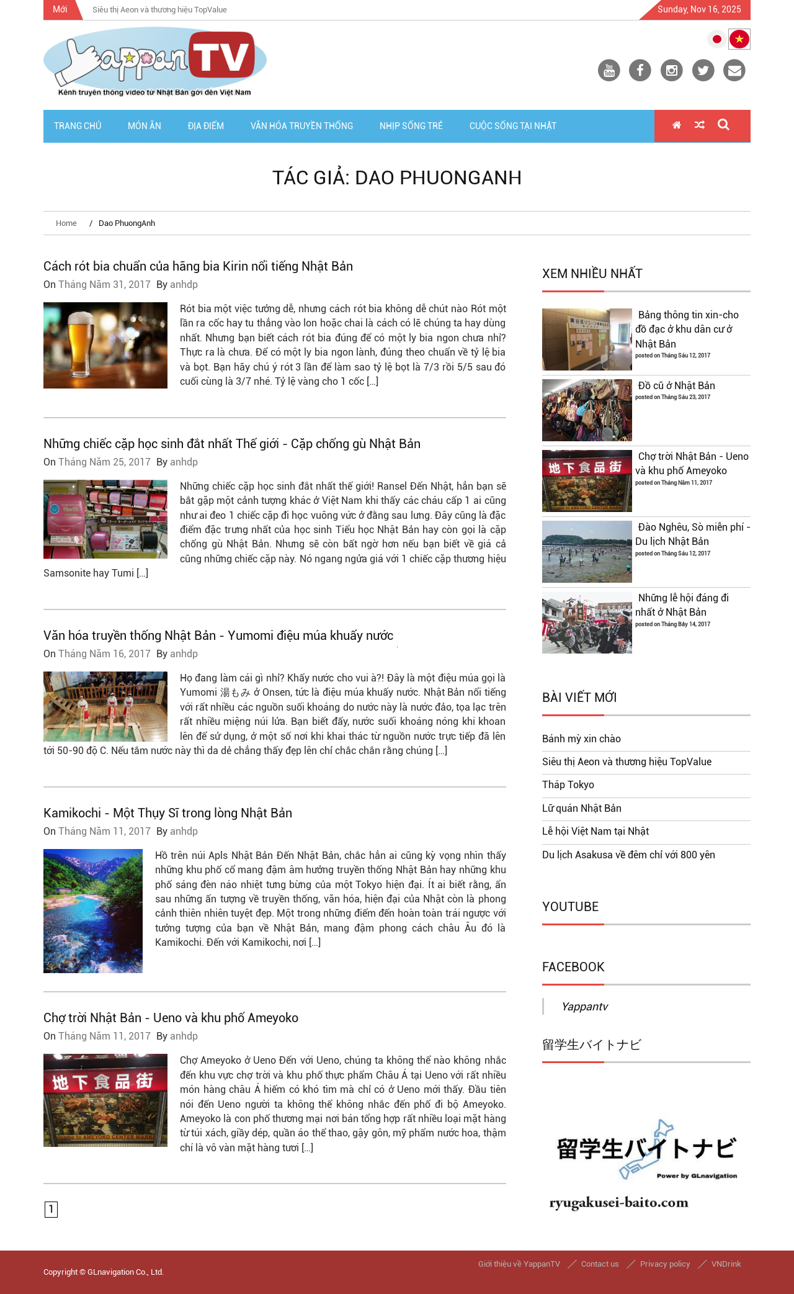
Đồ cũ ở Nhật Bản (676, 386)
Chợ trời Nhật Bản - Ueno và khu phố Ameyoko (170, 1017)
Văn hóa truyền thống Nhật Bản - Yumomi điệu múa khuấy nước (218, 635)
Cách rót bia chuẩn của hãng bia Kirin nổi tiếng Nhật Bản (198, 266)
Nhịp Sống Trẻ (411, 126)
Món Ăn (144, 126)
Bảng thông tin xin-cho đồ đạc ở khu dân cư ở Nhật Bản (687, 330)
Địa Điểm (206, 126)
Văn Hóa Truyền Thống (302, 126)
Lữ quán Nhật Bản (582, 808)
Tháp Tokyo (568, 785)
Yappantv (584, 1006)
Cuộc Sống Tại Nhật (513, 126)
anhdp (184, 284)
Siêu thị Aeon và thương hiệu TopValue (626, 762)
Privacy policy (665, 1264)
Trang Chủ (77, 126)
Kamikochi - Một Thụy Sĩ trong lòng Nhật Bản (167, 813)
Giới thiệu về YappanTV (519, 1264)
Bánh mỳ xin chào (581, 739)
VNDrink (726, 1264)
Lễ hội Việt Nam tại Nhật (595, 831)
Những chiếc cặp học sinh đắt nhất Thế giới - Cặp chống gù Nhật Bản (232, 443)
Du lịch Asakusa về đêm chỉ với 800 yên (628, 855)
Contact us (600, 1264)
